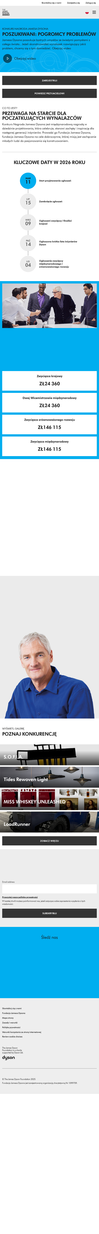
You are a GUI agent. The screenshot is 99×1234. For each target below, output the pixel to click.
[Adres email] (49, 1028)
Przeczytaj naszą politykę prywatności (20, 1037)
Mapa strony (7, 1158)
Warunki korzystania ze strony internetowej (21, 1172)
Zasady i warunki (10, 1163)
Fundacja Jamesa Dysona (13, 1153)
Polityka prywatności (11, 1167)
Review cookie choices (12, 1177)
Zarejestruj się (73, 2)
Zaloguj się (91, 2)
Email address (8, 1022)
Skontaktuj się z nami (51, 2)
